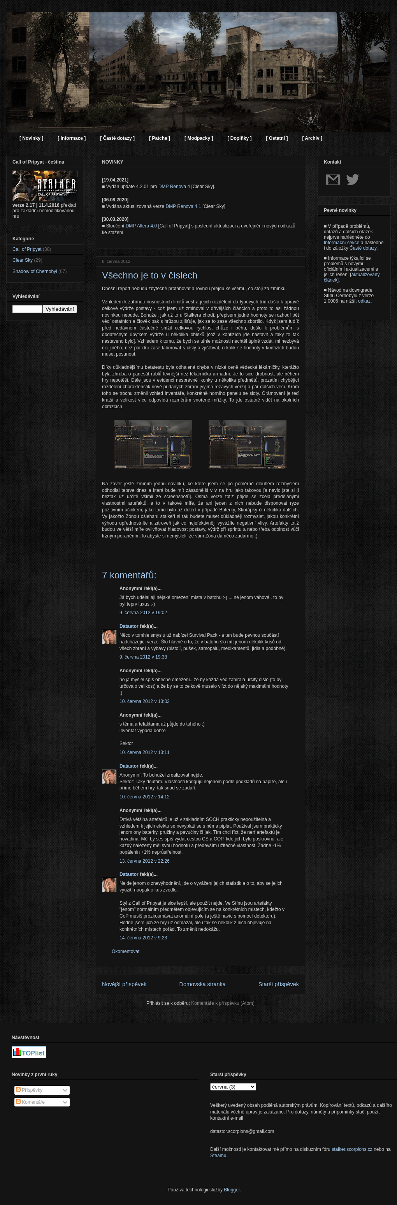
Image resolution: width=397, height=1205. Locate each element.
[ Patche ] (159, 138)
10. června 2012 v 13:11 (144, 752)
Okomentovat (125, 951)
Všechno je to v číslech (149, 275)
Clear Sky (22, 260)
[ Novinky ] (31, 138)
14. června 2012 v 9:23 (143, 938)
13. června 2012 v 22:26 (144, 861)
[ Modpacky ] (198, 138)
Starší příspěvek (278, 984)
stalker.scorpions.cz (352, 1149)
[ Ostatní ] (277, 138)
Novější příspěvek (124, 984)
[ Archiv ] (312, 138)
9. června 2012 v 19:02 (143, 612)
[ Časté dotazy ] (117, 138)
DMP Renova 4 (174, 186)
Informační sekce (341, 242)
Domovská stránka (202, 984)
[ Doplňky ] (239, 138)
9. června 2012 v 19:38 (143, 657)
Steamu (218, 1155)
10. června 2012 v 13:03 (144, 701)
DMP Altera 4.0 (141, 226)
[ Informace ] (72, 138)
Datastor (129, 626)
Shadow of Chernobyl (34, 271)
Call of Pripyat (27, 249)
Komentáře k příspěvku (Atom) (223, 1003)
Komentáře (30, 1102)
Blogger (232, 1190)
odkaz (364, 301)
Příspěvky (29, 1090)
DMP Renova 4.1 (183, 206)
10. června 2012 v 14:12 (144, 797)
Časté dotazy (363, 248)
